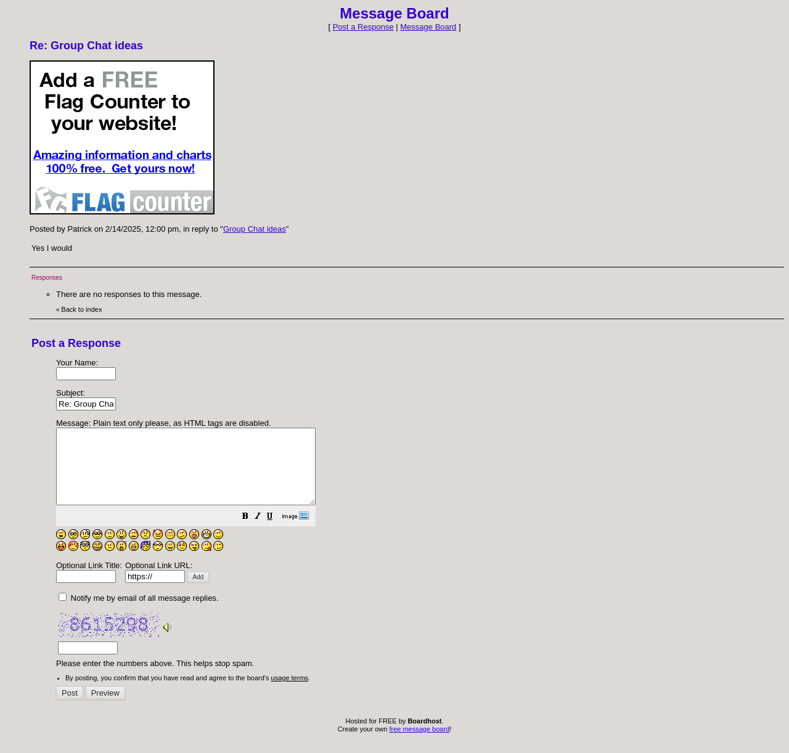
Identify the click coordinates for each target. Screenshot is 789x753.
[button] (276, 532)
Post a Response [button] (363, 26)
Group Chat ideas (254, 229)
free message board (419, 743)
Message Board (428, 26)
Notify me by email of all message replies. (138, 612)
